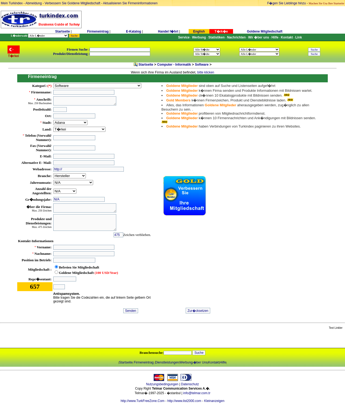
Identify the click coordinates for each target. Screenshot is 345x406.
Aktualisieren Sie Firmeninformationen (130, 3)
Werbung (185, 362)
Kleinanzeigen (214, 401)
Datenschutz (190, 384)
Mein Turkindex (12, 3)
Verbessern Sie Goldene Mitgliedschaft (73, 3)
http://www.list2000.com (184, 401)
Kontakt (213, 362)
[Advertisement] (64, 339)
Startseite (62, 31)
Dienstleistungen (167, 362)
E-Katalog (133, 31)
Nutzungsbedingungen (162, 384)
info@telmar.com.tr (196, 393)
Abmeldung (33, 3)
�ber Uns (200, 362)
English (199, 31)
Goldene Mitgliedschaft (264, 31)
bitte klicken (205, 72)
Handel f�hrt (168, 31)
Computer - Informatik (174, 64)
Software (202, 64)
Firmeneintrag (98, 31)
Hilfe (223, 362)
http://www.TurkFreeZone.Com (142, 401)
